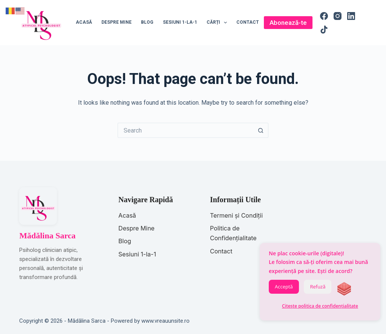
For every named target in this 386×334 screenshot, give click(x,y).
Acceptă (284, 286)
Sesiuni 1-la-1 (180, 22)
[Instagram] (338, 16)
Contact (247, 22)
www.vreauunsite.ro (165, 320)
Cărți (218, 22)
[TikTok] (324, 30)
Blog (147, 22)
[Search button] (260, 130)
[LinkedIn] (351, 16)
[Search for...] (185, 130)
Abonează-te (288, 22)
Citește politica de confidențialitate (320, 306)
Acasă (84, 22)
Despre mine (116, 22)
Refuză (317, 286)
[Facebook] (324, 16)
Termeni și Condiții (236, 215)
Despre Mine (136, 228)
